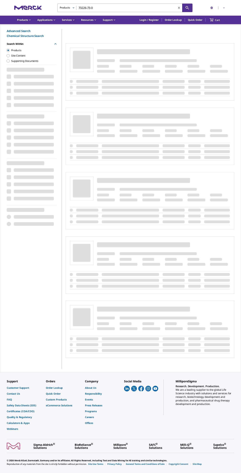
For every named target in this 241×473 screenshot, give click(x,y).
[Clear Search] (179, 8)
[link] (24, 388)
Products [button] (65, 7)
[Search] (187, 8)
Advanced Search (19, 31)
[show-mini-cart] (218, 20)
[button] (149, 20)
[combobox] (124, 8)
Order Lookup (173, 20)
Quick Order (195, 20)
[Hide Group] (55, 44)
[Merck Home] (28, 8)
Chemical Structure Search (25, 36)
